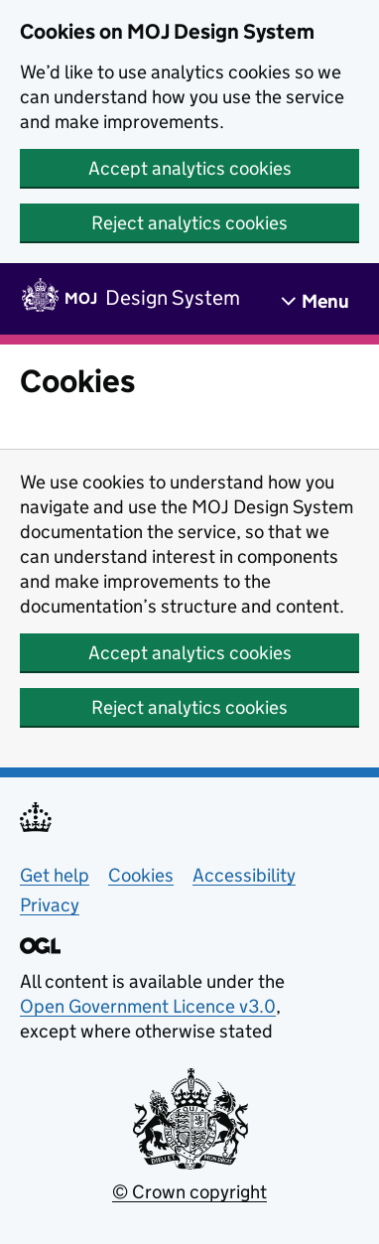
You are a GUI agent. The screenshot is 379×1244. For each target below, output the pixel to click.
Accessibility (244, 875)
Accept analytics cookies (190, 168)
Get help (54, 875)
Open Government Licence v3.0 (148, 1006)
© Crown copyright (189, 1191)
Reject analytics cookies (189, 222)
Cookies (141, 875)
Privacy (49, 905)
